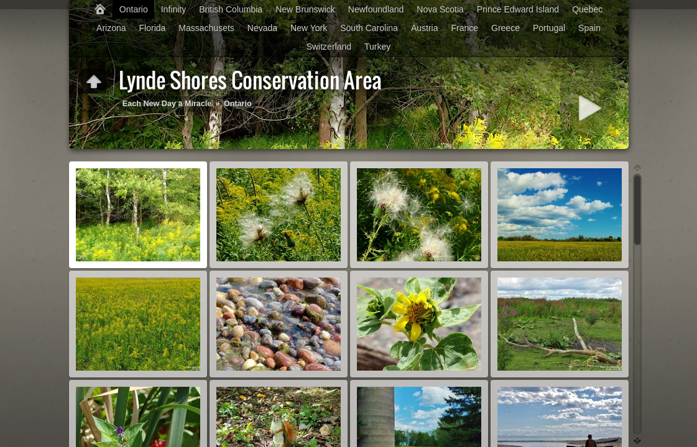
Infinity (173, 9)
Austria (424, 28)
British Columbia (230, 9)
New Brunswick (305, 9)
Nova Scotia (440, 9)
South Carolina (369, 28)
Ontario (133, 9)
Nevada (262, 28)
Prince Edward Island (518, 9)
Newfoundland (376, 9)
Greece (505, 28)
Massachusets (206, 28)
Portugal (549, 28)
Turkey (377, 47)
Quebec (587, 9)
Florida (152, 28)
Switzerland (329, 47)
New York (308, 28)
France (464, 28)
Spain (589, 28)
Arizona (111, 28)
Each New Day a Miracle (167, 103)
